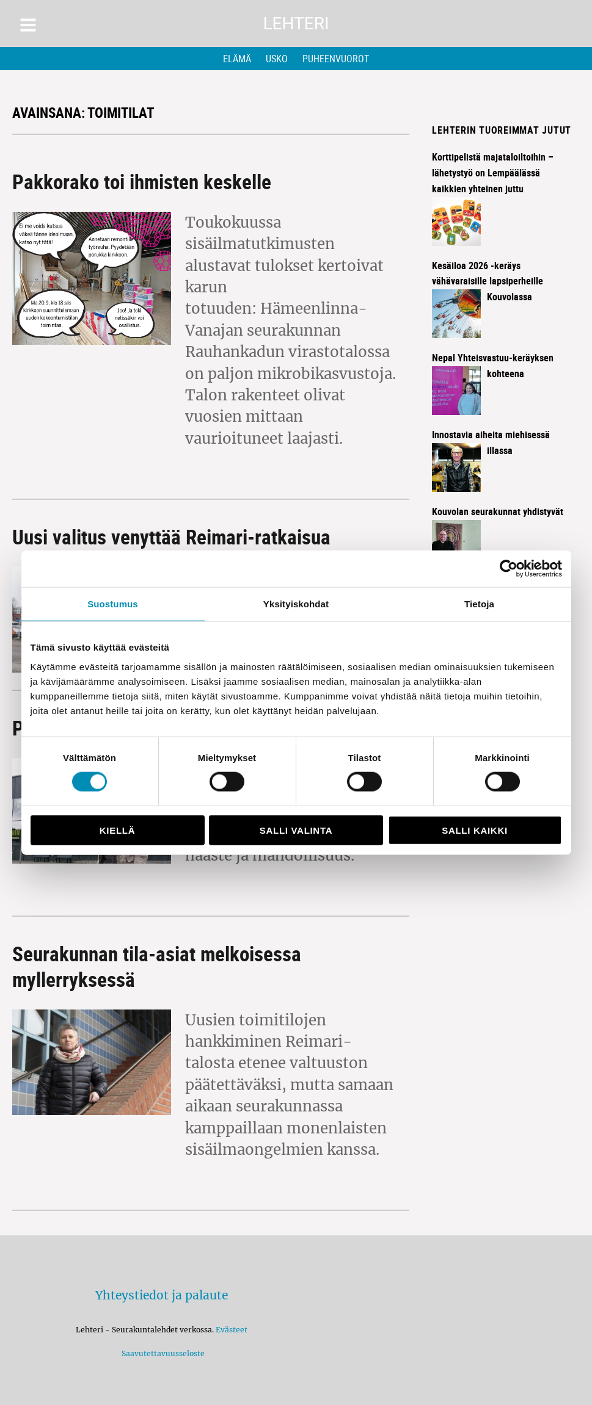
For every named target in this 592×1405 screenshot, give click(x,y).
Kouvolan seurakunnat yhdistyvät (497, 511)
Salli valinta (296, 830)
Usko (277, 58)
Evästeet (231, 1329)
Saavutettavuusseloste (161, 1353)
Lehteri (296, 23)
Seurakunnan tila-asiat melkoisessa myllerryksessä (156, 966)
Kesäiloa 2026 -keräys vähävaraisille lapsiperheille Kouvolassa (487, 281)
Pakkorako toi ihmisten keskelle (141, 181)
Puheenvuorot (335, 58)
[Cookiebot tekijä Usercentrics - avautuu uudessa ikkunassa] (508, 569)
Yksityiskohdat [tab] (296, 604)
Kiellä (117, 830)
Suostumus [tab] (112, 604)
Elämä (237, 58)
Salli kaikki (475, 830)
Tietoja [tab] (479, 604)
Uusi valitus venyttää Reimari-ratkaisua (171, 537)
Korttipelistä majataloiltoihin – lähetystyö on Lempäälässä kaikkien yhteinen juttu (493, 172)
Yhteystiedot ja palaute (161, 1295)
